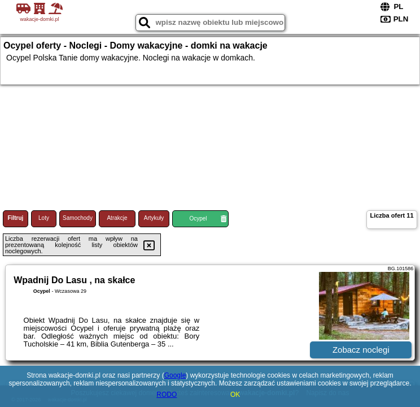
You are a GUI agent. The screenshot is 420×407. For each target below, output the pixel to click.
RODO (166, 395)
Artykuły (154, 218)
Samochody (78, 218)
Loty (43, 218)
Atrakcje (117, 218)
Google (175, 375)
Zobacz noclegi (361, 349)
